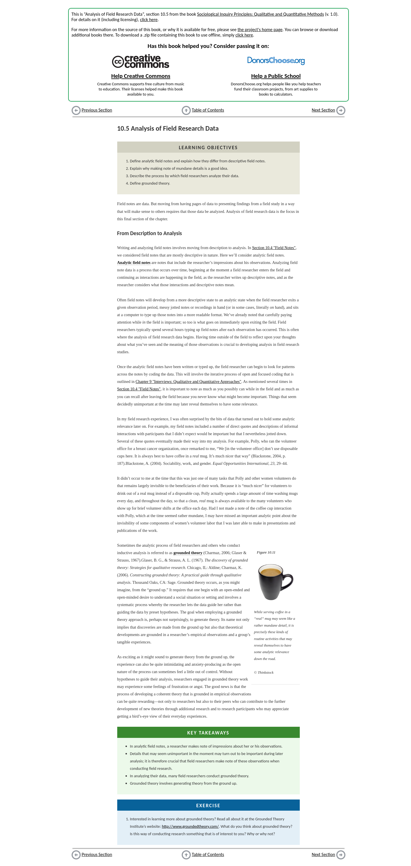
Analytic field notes (134, 262)
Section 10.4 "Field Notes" (273, 247)
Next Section (323, 110)
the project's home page (260, 29)
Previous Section (97, 110)
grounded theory (187, 552)
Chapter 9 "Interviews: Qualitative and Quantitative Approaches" (188, 381)
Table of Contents (208, 110)
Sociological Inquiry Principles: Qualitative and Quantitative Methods (260, 14)
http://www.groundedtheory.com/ (190, 826)
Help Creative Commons (140, 76)
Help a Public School (276, 76)
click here (148, 19)
